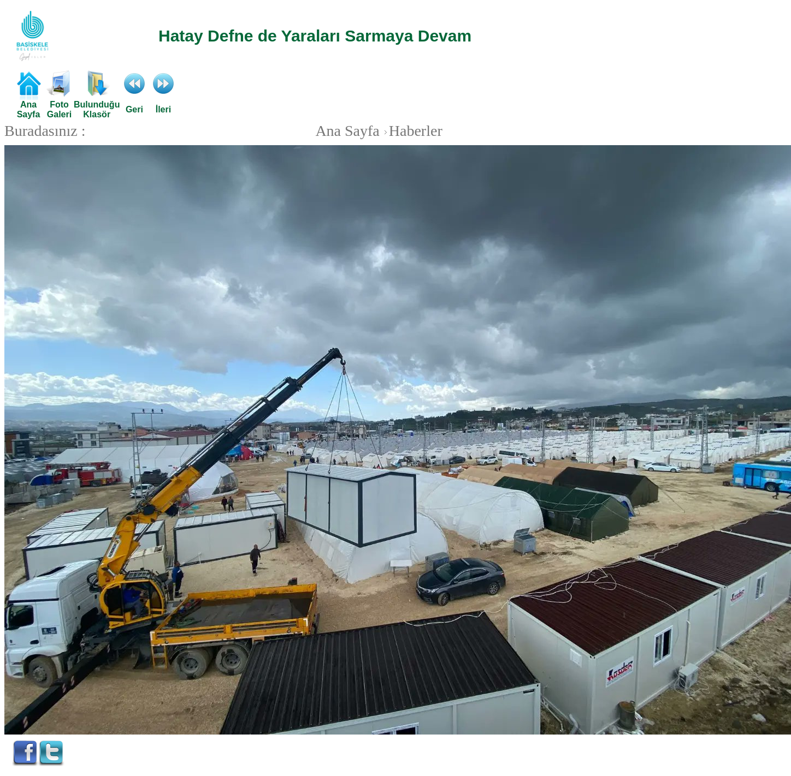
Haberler (411, 130)
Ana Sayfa (347, 130)
